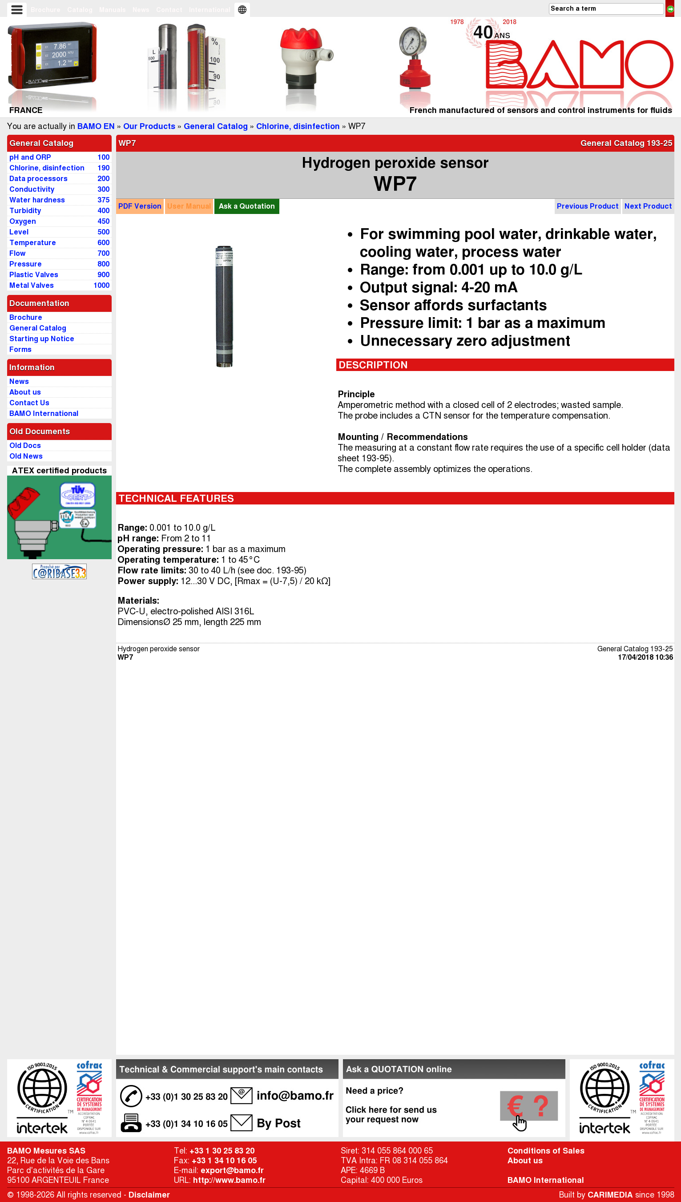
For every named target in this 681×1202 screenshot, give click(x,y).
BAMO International (546, 1180)
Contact (169, 9)
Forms (20, 349)
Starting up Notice (41, 339)
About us (525, 1160)
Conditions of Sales (546, 1150)
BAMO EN (96, 126)
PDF (139, 206)
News (141, 9)
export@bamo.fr (232, 1170)
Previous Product (588, 206)
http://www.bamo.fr (229, 1180)
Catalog (80, 9)
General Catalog (216, 126)
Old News (26, 456)
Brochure (45, 9)
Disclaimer (149, 1194)
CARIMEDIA (610, 1194)
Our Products (149, 126)
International (209, 9)
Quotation (247, 206)
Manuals (112, 9)
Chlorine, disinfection (298, 126)
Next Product (648, 206)
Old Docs (25, 445)
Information (32, 367)
